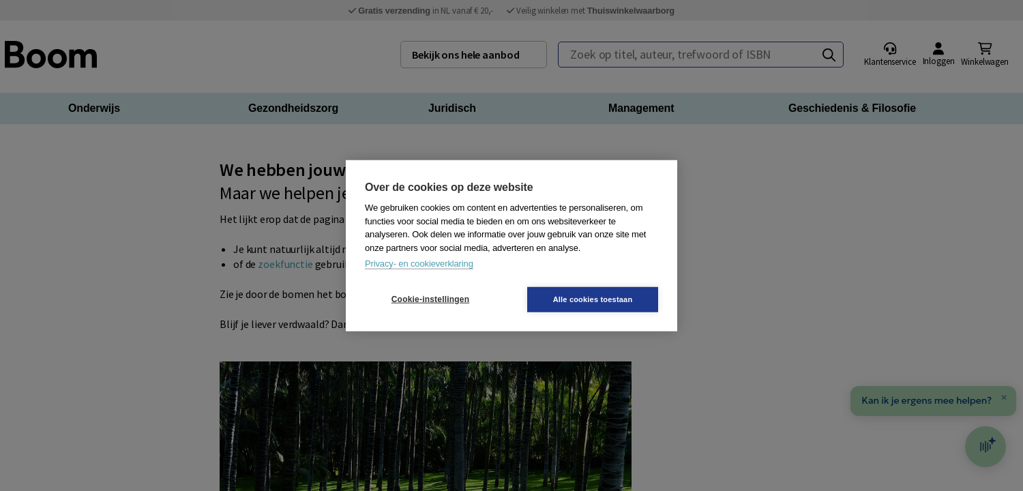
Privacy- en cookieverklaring (419, 263)
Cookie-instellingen (430, 299)
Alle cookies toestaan (593, 299)
